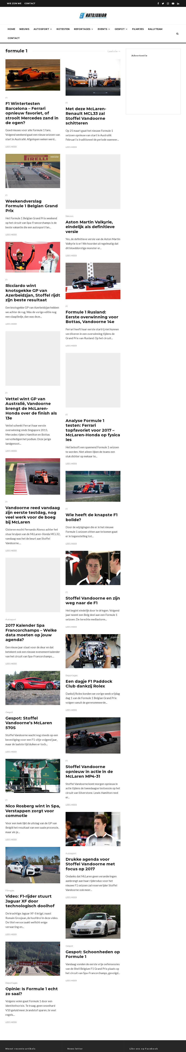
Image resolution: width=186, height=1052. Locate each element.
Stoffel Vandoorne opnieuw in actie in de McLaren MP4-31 (89, 726)
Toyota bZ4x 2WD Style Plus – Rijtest (28, 971)
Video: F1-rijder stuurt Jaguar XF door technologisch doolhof (29, 798)
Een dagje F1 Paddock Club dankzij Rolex (89, 638)
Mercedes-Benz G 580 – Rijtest (24, 954)
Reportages (82, 29)
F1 (6, 97)
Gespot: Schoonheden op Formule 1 (93, 877)
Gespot (120, 29)
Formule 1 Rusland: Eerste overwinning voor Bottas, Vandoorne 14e (92, 290)
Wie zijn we (14, 3)
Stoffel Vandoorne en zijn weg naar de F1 (93, 555)
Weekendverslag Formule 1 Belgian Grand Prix (31, 206)
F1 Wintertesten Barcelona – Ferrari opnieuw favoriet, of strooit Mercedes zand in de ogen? (31, 113)
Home (11, 29)
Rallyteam (155, 29)
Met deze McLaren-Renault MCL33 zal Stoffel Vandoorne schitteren (86, 116)
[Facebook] (158, 4)
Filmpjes (138, 29)
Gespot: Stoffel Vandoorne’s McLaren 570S (28, 619)
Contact (29, 3)
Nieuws (24, 29)
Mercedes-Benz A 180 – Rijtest (24, 960)
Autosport (41, 29)
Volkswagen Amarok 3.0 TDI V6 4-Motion (30, 965)
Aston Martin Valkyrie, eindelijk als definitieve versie (90, 199)
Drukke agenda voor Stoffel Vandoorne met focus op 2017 (90, 819)
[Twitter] (162, 4)
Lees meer (11, 146)
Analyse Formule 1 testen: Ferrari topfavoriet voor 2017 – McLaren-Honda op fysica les (93, 385)
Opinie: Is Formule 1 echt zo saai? (31, 888)
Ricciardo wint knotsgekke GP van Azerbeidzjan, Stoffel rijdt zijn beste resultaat (32, 292)
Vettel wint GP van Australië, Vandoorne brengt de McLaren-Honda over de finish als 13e (31, 357)
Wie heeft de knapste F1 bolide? (92, 472)
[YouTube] (173, 4)
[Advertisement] (159, 85)
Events (102, 29)
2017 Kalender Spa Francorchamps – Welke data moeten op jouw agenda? (31, 529)
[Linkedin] (178, 4)
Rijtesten (63, 29)
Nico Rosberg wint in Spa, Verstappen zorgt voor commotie (32, 707)
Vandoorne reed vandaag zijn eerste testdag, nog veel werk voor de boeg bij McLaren (32, 463)
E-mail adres (77, 967)
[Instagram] (167, 4)
